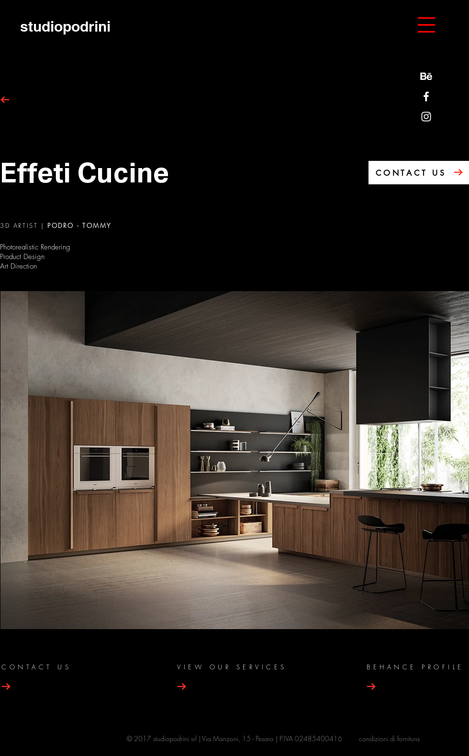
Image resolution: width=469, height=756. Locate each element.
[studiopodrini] (65, 26)
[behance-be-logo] (426, 76)
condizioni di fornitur (387, 738)
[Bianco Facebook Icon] (426, 96)
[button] (426, 25)
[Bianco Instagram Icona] (426, 116)
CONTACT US (411, 173)
